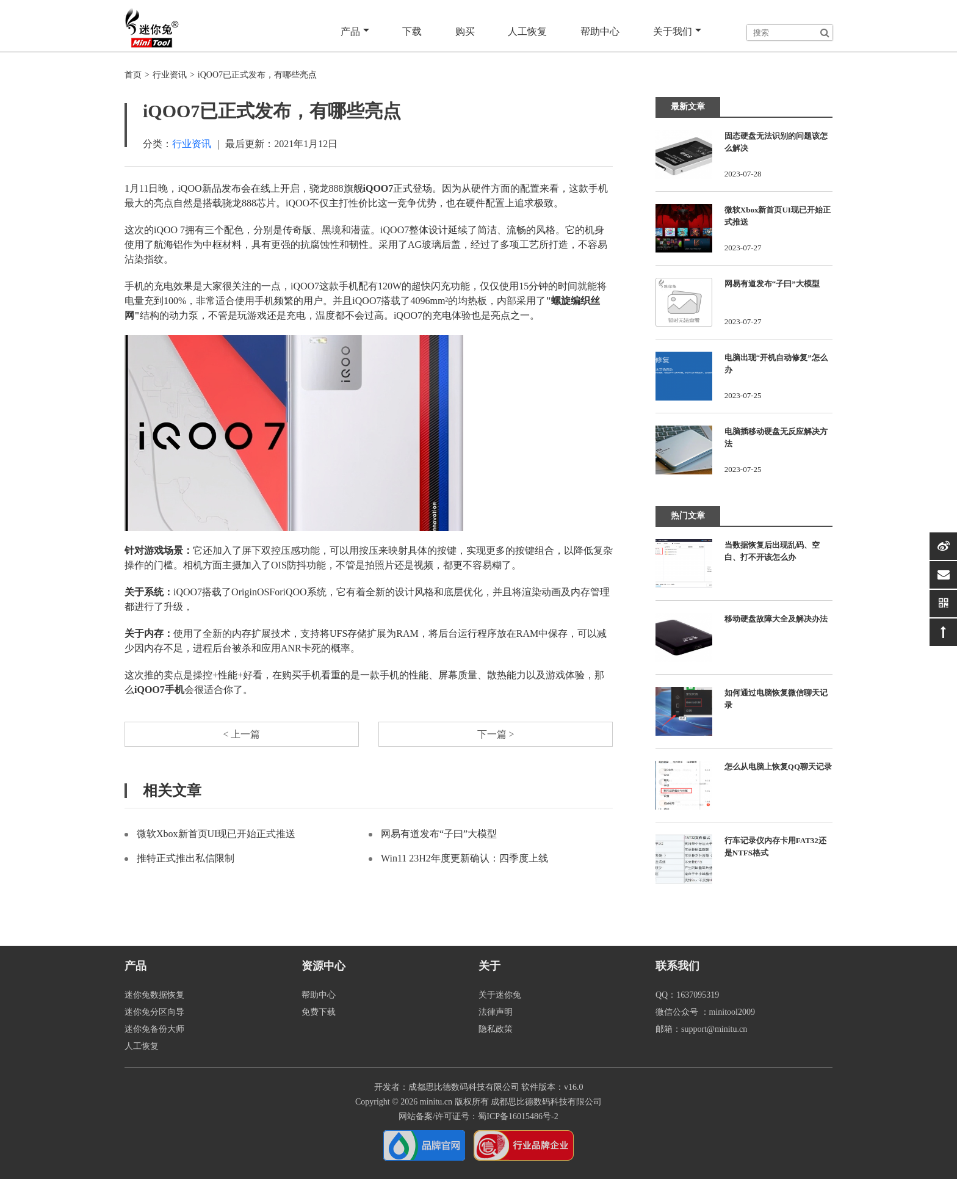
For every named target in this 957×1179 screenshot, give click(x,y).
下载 (414, 31)
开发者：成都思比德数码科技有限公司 (446, 1087)
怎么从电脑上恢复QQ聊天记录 (778, 766)
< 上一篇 (241, 734)
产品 (356, 31)
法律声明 (495, 1012)
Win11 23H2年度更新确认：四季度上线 (464, 859)
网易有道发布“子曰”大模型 (439, 834)
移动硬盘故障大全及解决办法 (776, 618)
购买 (466, 31)
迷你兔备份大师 (154, 1029)
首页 (133, 74)
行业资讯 (170, 74)
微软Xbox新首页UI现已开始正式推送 (216, 834)
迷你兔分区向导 (154, 1012)
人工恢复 (528, 31)
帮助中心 (600, 31)
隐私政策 (495, 1029)
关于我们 (677, 31)
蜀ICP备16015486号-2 (518, 1116)
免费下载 (319, 1012)
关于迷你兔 (499, 994)
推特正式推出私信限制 (185, 859)
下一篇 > (495, 734)
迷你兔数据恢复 (154, 994)
